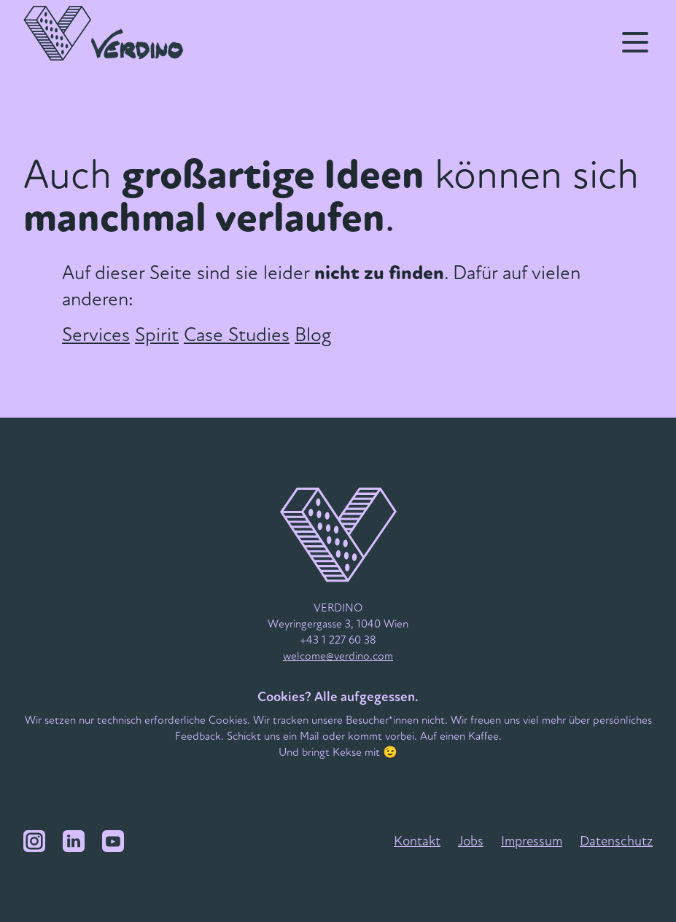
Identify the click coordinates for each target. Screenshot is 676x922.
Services (96, 335)
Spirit (157, 335)
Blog (313, 335)
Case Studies (237, 335)
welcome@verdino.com (338, 656)
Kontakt (417, 841)
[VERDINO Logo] (112, 33)
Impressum (531, 841)
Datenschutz (616, 841)
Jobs (470, 841)
